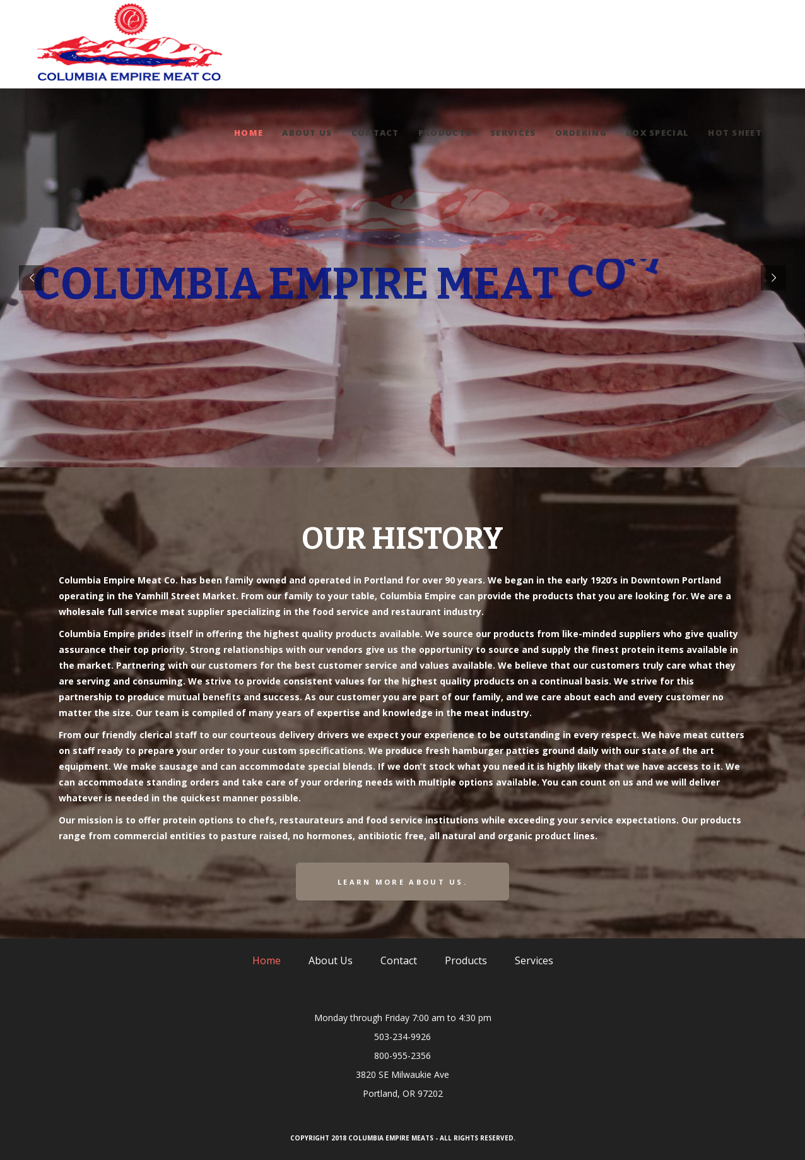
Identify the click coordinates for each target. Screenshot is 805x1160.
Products (466, 960)
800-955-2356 (402, 1055)
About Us (330, 960)
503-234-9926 (402, 1037)
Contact (398, 960)
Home (266, 960)
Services (534, 960)
